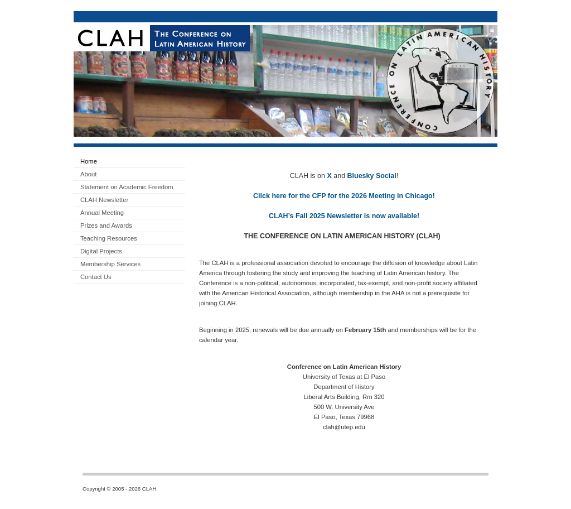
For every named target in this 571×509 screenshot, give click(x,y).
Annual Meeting (102, 212)
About (88, 174)
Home (88, 161)
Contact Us (96, 276)
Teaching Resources (108, 238)
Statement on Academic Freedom (126, 187)
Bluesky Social (371, 176)
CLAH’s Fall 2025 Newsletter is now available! (344, 216)
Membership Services (110, 264)
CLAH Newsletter (104, 199)
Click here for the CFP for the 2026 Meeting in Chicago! (344, 196)
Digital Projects (101, 251)
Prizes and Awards (106, 225)
